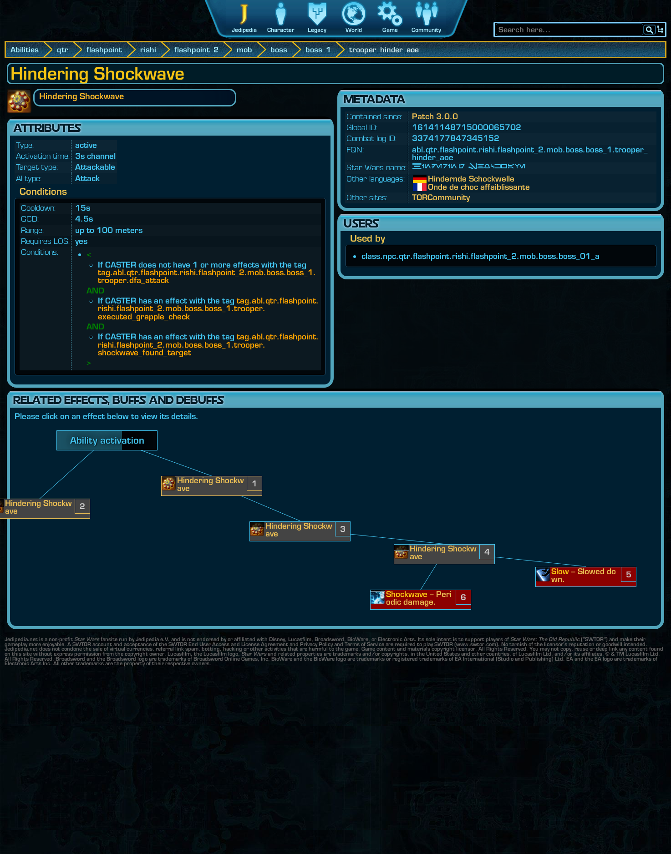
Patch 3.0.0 (435, 116)
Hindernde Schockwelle (435, 179)
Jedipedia (244, 29)
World (354, 29)
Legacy (317, 29)
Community (426, 29)
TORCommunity (441, 197)
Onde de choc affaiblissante (435, 187)
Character (281, 29)
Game (390, 29)
